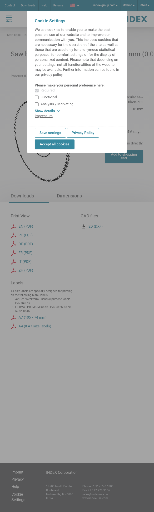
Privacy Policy (83, 133)
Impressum (44, 116)
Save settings (50, 133)
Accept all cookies (55, 144)
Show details (47, 111)
